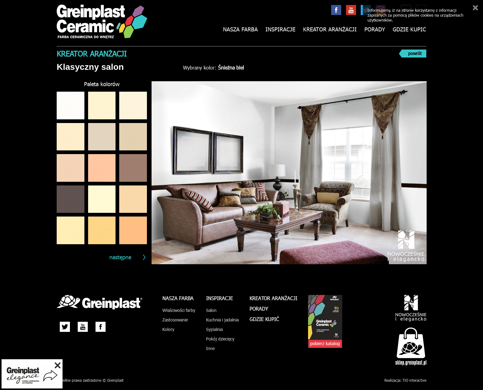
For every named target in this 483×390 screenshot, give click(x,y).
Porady (374, 29)
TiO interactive (414, 380)
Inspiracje (280, 29)
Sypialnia (214, 329)
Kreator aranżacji (330, 29)
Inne (210, 348)
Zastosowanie (175, 320)
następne (120, 257)
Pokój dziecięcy (220, 339)
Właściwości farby (178, 310)
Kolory (168, 329)
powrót (415, 53)
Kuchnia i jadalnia (222, 320)
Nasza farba (240, 29)
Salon (211, 310)
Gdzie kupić (409, 29)
